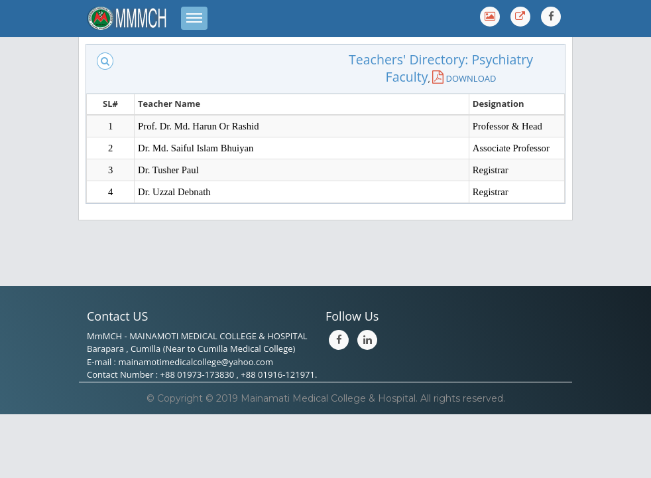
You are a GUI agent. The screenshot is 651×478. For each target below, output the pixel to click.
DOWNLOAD (464, 78)
